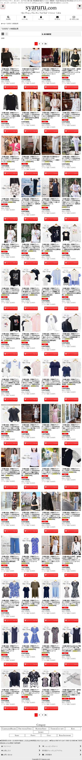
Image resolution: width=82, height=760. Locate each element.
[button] (3, 6)
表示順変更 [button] (46, 34)
